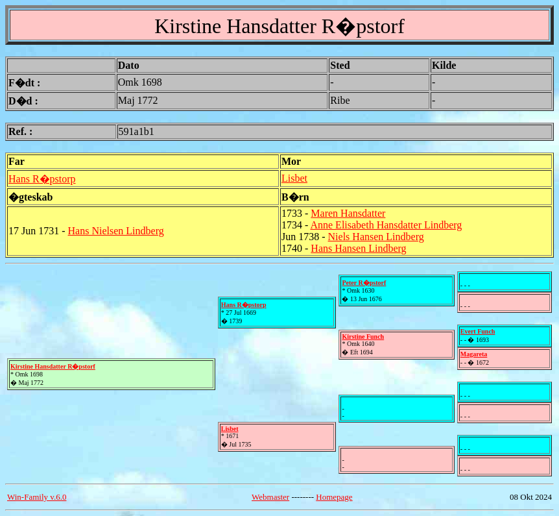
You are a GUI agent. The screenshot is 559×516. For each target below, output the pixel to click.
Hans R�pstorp (42, 178)
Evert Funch (477, 331)
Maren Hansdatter (348, 213)
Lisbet (294, 178)
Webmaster (270, 497)
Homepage (334, 497)
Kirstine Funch (363, 336)
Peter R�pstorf (364, 282)
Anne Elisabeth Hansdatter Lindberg (386, 224)
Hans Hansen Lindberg (358, 248)
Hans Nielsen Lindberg (116, 230)
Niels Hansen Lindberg (376, 236)
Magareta (473, 354)
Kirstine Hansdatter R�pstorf (52, 366)
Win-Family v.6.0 (36, 497)
